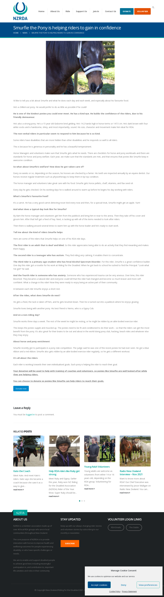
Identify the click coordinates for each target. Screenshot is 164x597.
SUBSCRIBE (70, 543)
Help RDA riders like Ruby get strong (64, 472)
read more (18, 489)
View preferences (148, 584)
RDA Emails (116, 527)
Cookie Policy (114, 591)
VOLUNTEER (142, 11)
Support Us (81, 11)
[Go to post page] (28, 451)
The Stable (134, 527)
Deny (123, 584)
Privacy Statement (129, 591)
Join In (96, 11)
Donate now (21, 388)
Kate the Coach (21, 471)
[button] (153, 7)
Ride (68, 11)
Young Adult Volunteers (97, 466)
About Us (55, 11)
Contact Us (110, 11)
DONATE (127, 11)
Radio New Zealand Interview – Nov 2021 (131, 472)
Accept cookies (99, 584)
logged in (30, 414)
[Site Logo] (20, 11)
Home (41, 11)
